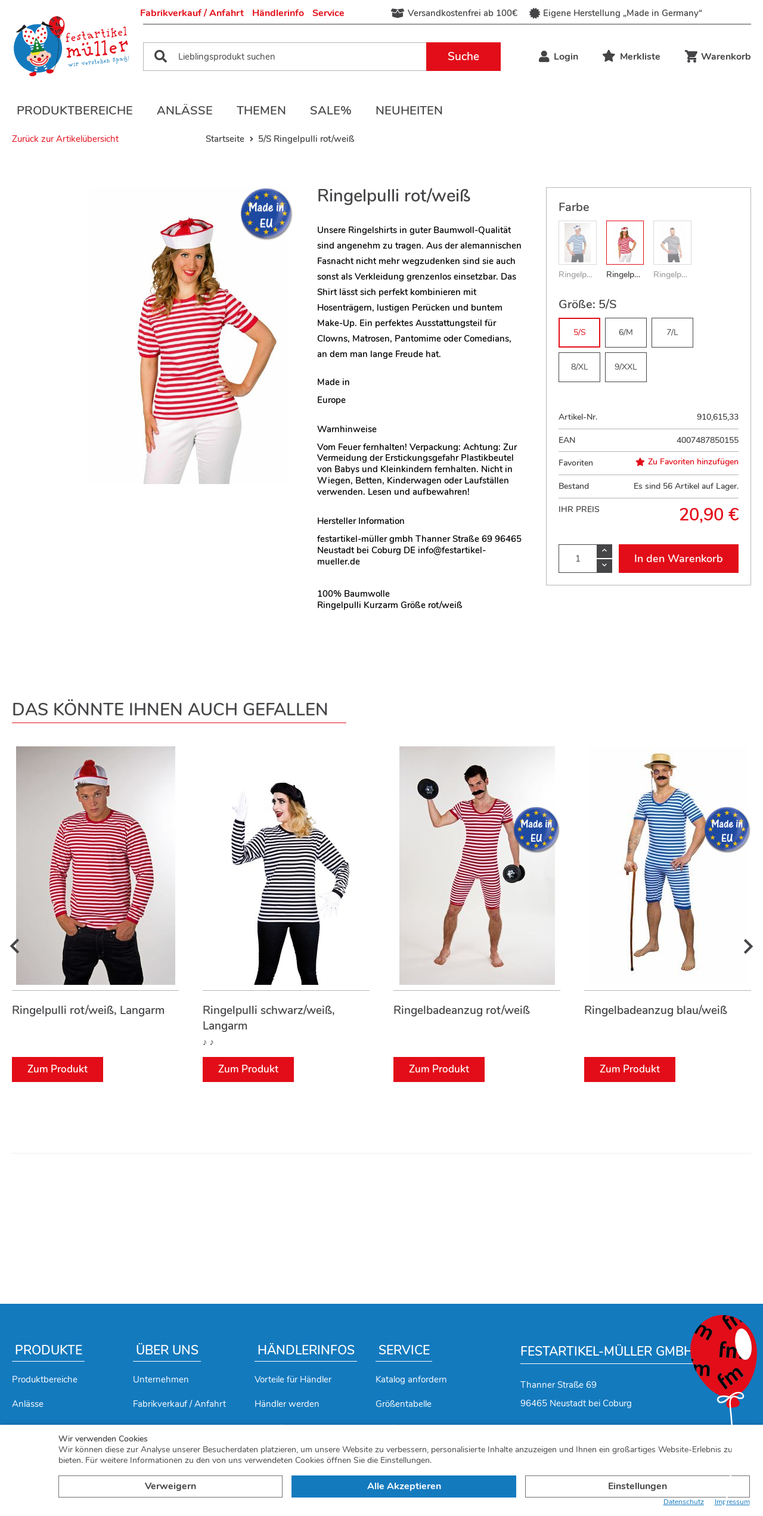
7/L (672, 332)
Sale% (331, 111)
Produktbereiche (75, 111)
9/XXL (626, 367)
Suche (463, 56)
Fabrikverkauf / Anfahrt (192, 13)
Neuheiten (409, 111)
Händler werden (287, 1404)
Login (558, 57)
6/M (626, 332)
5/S (579, 332)
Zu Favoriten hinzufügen (687, 462)
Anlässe (185, 111)
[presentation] (15, 947)
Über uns (167, 1350)
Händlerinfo (278, 13)
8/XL (579, 367)
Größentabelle (404, 1404)
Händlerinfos (306, 1350)
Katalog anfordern (411, 1379)
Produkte (48, 1350)
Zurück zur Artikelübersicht (65, 139)
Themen (261, 111)
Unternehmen (161, 1379)
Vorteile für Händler (293, 1379)
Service (328, 13)
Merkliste (631, 56)
